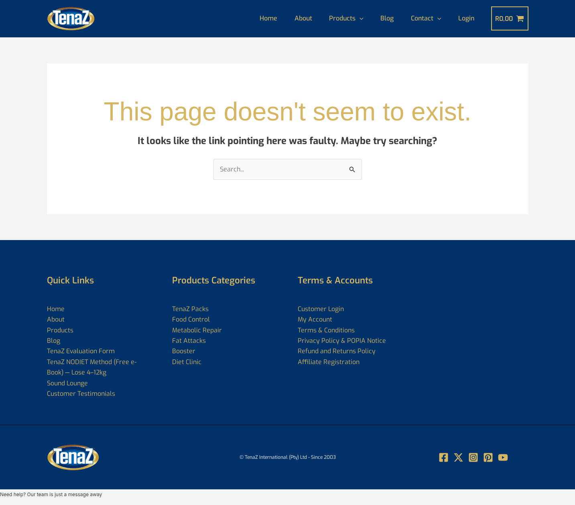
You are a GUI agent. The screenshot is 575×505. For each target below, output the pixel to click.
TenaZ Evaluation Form (81, 351)
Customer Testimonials (81, 393)
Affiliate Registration (329, 362)
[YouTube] (503, 457)
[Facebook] (444, 457)
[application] (352, 18)
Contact (423, 18)
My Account (315, 319)
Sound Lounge (67, 383)
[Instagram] (473, 457)
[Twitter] (458, 457)
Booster (183, 351)
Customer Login (321, 309)
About (294, 18)
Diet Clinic (186, 362)
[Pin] (488, 457)
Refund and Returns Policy (337, 351)
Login (465, 18)
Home (257, 18)
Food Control (191, 319)
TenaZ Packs (190, 309)
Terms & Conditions (326, 330)
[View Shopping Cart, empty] (509, 18)
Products (339, 18)
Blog (381, 18)
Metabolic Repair (197, 330)
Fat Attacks (189, 340)
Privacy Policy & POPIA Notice (342, 340)
